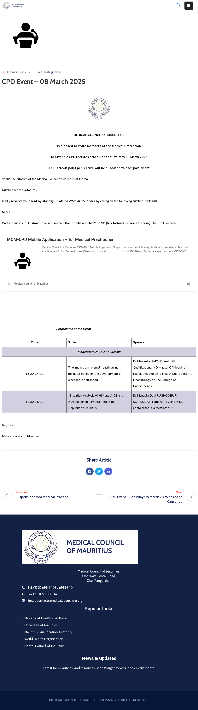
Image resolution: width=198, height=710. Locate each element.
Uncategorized (51, 72)
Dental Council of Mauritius (44, 646)
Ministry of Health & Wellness (46, 618)
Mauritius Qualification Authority (48, 632)
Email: (54, 600)
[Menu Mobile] (188, 6)
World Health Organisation (43, 639)
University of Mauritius (41, 625)
